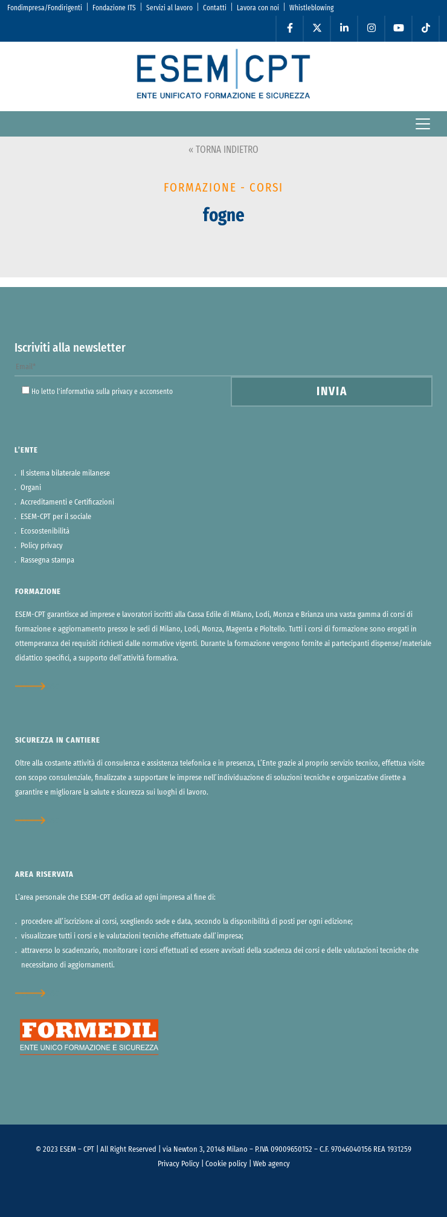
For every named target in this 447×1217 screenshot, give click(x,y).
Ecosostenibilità (45, 531)
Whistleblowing (311, 7)
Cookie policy (226, 1164)
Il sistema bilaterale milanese (65, 473)
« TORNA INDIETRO (223, 150)
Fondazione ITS (114, 7)
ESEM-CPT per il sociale (56, 517)
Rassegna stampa (47, 560)
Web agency (271, 1164)
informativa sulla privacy (96, 391)
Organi (31, 488)
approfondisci (37, 686)
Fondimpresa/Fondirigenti (44, 7)
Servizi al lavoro (169, 7)
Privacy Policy (178, 1164)
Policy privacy (42, 546)
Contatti (215, 7)
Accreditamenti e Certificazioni (67, 502)
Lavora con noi (258, 7)
